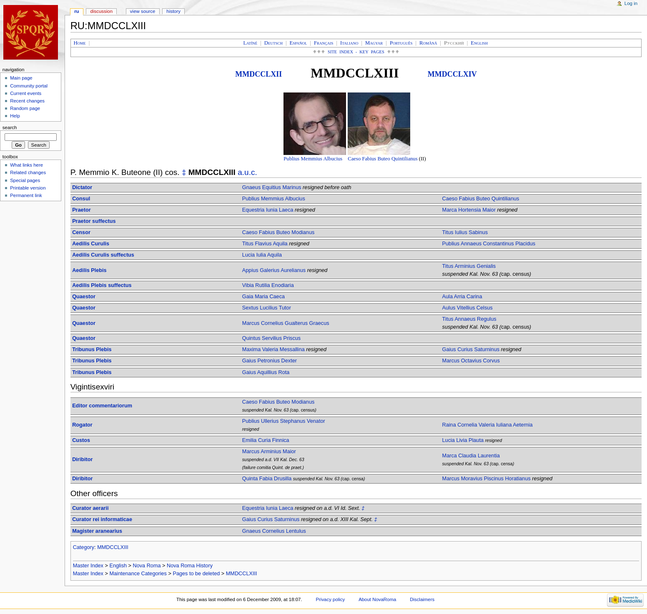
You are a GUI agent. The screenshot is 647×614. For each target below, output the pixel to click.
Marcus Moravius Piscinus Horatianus (486, 479)
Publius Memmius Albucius (312, 159)
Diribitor (82, 459)
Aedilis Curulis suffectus (103, 255)
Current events (25, 93)
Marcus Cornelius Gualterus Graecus (285, 323)
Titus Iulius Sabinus (465, 232)
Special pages (25, 180)
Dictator (82, 187)
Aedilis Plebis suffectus (101, 285)
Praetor (81, 210)
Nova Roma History (190, 566)
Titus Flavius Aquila (265, 244)
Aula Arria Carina (462, 297)
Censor (81, 232)
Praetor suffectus (93, 221)
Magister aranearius (97, 531)
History (173, 11)
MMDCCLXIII (112, 547)
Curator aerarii (90, 508)
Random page (25, 108)
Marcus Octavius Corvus (471, 361)
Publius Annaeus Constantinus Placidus (489, 244)
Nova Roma (147, 566)
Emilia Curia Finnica (265, 440)
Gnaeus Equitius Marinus (271, 187)
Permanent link (26, 195)
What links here (26, 164)
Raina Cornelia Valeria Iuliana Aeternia (487, 425)
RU (76, 11)
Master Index (88, 566)
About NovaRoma (377, 599)
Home (80, 43)
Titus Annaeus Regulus (469, 319)
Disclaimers (422, 599)
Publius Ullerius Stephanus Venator (283, 421)
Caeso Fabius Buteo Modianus (278, 232)
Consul (81, 199)
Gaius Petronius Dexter (269, 361)
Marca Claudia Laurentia (471, 456)
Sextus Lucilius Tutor (266, 308)
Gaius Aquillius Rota (266, 372)
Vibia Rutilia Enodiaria (268, 285)
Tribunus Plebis (91, 349)
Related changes (28, 172)
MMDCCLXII (258, 74)
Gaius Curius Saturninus (471, 349)
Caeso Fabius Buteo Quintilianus (382, 159)
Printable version (27, 187)
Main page (21, 77)
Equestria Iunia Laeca (267, 210)
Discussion (101, 11)
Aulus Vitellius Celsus (467, 308)
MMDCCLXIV (452, 74)
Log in (630, 3)
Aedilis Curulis (90, 244)
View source (142, 11)
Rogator (82, 425)
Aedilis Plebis (89, 270)
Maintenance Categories (138, 574)
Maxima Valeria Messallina (273, 349)
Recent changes (27, 100)
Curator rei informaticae (102, 519)
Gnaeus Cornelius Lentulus (274, 531)
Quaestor (83, 297)
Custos (81, 440)
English (118, 566)
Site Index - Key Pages (356, 52)
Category (83, 547)
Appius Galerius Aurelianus (274, 270)
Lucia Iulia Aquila (262, 255)
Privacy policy (330, 599)
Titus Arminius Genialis (469, 266)
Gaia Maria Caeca (263, 297)
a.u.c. (247, 172)
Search (10, 127)
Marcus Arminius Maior (269, 451)
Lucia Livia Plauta (463, 440)
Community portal (29, 85)
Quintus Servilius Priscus (271, 338)
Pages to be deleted (196, 574)
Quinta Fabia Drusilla (266, 479)
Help (15, 115)
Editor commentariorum (102, 406)
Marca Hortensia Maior (469, 210)
